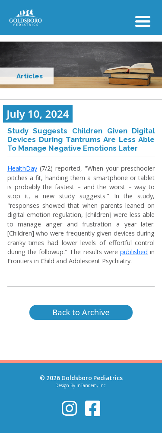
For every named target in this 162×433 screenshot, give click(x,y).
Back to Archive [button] (80, 312)
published (134, 252)
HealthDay (22, 168)
